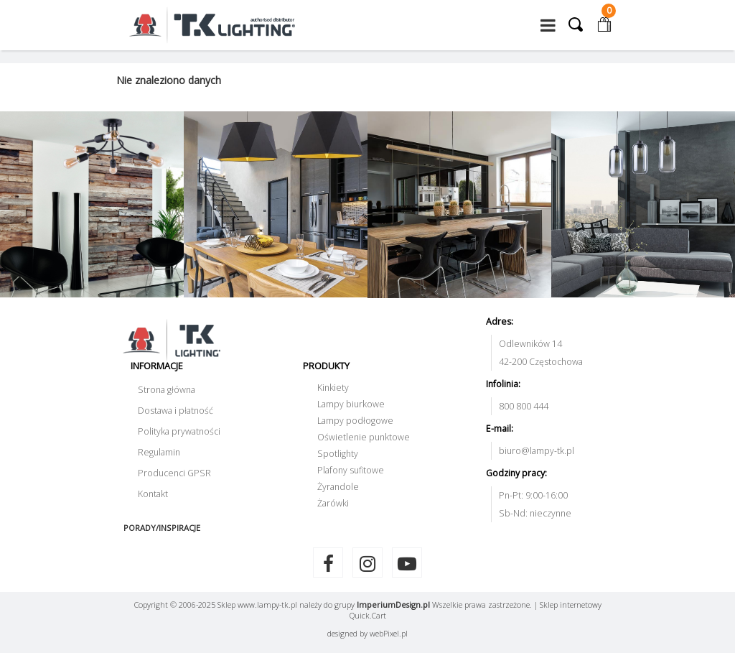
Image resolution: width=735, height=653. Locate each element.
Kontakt (153, 494)
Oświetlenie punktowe (363, 437)
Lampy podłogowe (355, 421)
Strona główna (166, 390)
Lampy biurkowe (351, 404)
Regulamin (159, 452)
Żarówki (333, 503)
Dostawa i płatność (175, 410)
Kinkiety (333, 387)
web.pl (389, 633)
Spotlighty (337, 454)
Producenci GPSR (174, 473)
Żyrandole (338, 487)
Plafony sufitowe (350, 470)
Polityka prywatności (179, 431)
